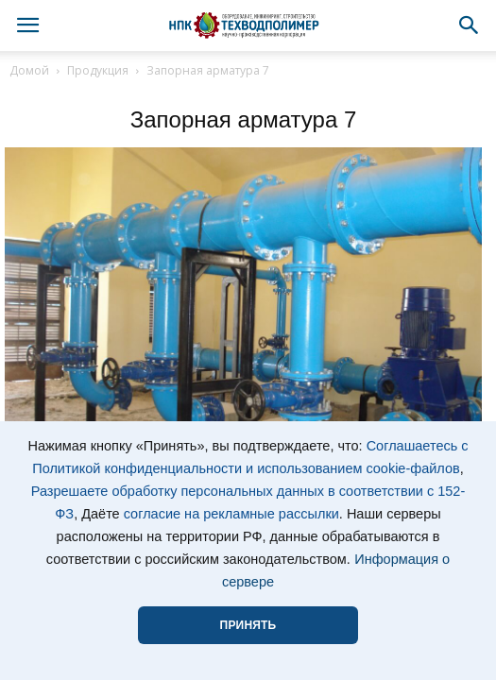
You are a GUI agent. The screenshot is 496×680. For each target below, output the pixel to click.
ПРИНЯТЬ (248, 625)
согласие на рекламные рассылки (231, 513)
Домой (29, 70)
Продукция (97, 70)
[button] (469, 25)
